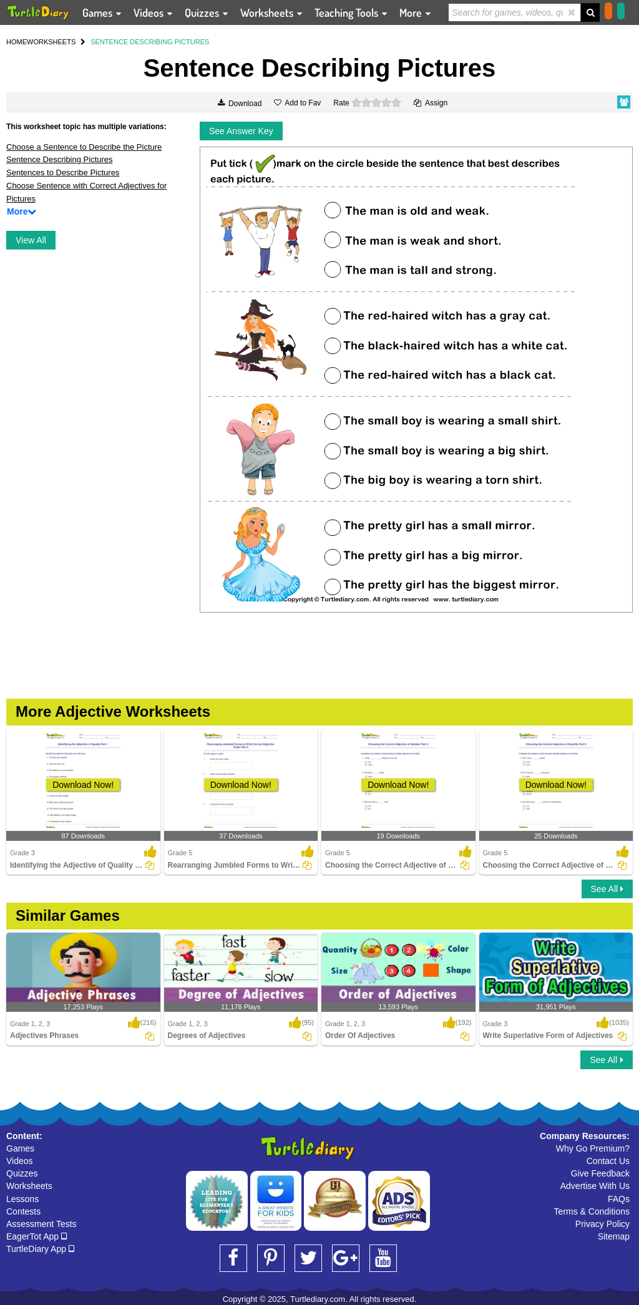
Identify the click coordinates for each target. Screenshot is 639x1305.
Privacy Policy (602, 1224)
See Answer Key (241, 131)
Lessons (22, 1199)
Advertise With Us (595, 1186)
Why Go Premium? (593, 1148)
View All (31, 240)
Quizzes (22, 1173)
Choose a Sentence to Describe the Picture (84, 147)
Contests (23, 1211)
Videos (19, 1161)
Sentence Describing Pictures (59, 159)
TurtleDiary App (40, 1249)
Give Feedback (600, 1173)
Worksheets (29, 1186)
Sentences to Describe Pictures (62, 172)
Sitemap (614, 1236)
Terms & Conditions (592, 1211)
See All (607, 889)
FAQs (619, 1199)
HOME (16, 42)
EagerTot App (36, 1236)
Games (20, 1148)
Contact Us (608, 1161)
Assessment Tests (41, 1224)
